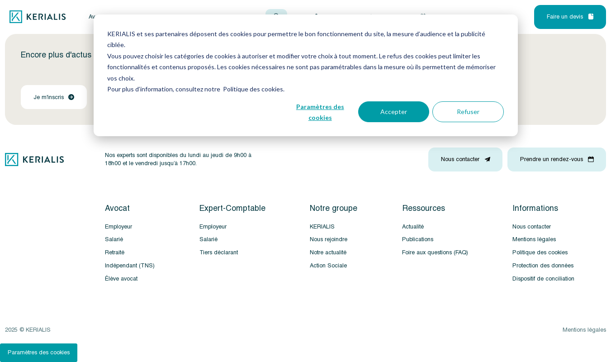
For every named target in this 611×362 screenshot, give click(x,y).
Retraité (114, 252)
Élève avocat (121, 278)
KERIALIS (322, 226)
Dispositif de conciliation (543, 278)
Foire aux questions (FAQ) (435, 252)
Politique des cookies (540, 252)
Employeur (118, 226)
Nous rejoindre (328, 239)
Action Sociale (328, 265)
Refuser (468, 111)
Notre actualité (328, 252)
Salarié (114, 239)
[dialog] (306, 75)
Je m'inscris (53, 97)
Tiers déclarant (218, 252)
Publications (417, 239)
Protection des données (542, 265)
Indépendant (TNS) (130, 265)
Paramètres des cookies (320, 112)
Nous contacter (531, 226)
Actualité (413, 226)
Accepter (393, 111)
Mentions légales (534, 239)
